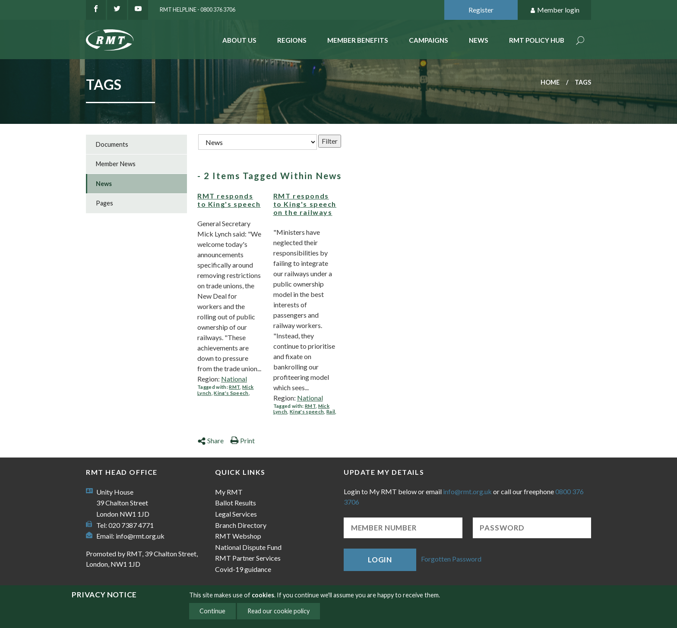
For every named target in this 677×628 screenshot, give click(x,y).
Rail (330, 411)
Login (380, 559)
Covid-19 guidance (243, 569)
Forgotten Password (451, 559)
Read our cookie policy (278, 611)
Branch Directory (240, 525)
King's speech (307, 411)
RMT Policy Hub (536, 40)
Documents (112, 144)
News (478, 40)
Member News (116, 163)
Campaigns (428, 40)
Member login (554, 10)
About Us (239, 40)
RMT (234, 387)
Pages (104, 203)
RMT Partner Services (248, 558)
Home (550, 82)
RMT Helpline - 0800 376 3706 (197, 9)
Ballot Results (235, 503)
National (234, 379)
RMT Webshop (238, 536)
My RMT (229, 492)
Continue (212, 611)
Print (242, 440)
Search (580, 41)
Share (210, 440)
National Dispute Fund (248, 547)
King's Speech (231, 393)
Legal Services (236, 514)
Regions (292, 40)
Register (481, 10)
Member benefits (357, 40)
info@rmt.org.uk (140, 536)
